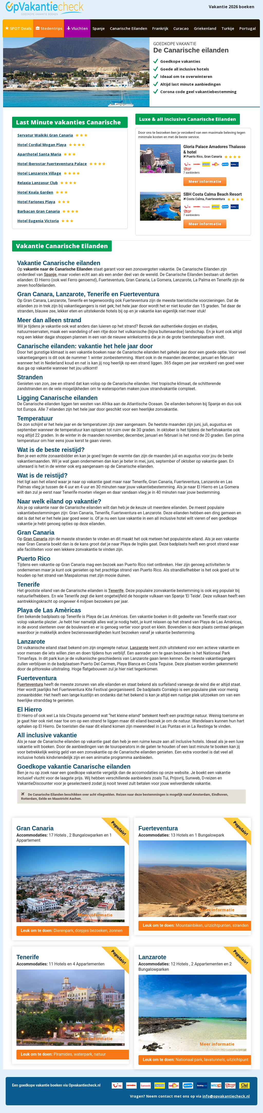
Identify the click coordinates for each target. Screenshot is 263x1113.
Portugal (247, 28)
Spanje (98, 28)
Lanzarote (139, 647)
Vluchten (77, 28)
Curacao (181, 28)
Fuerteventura (30, 684)
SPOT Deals (18, 28)
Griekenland (205, 28)
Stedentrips (49, 28)
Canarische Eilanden (128, 28)
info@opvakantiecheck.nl (226, 1096)
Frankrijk (160, 28)
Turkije (227, 28)
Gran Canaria (35, 538)
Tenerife (116, 590)
